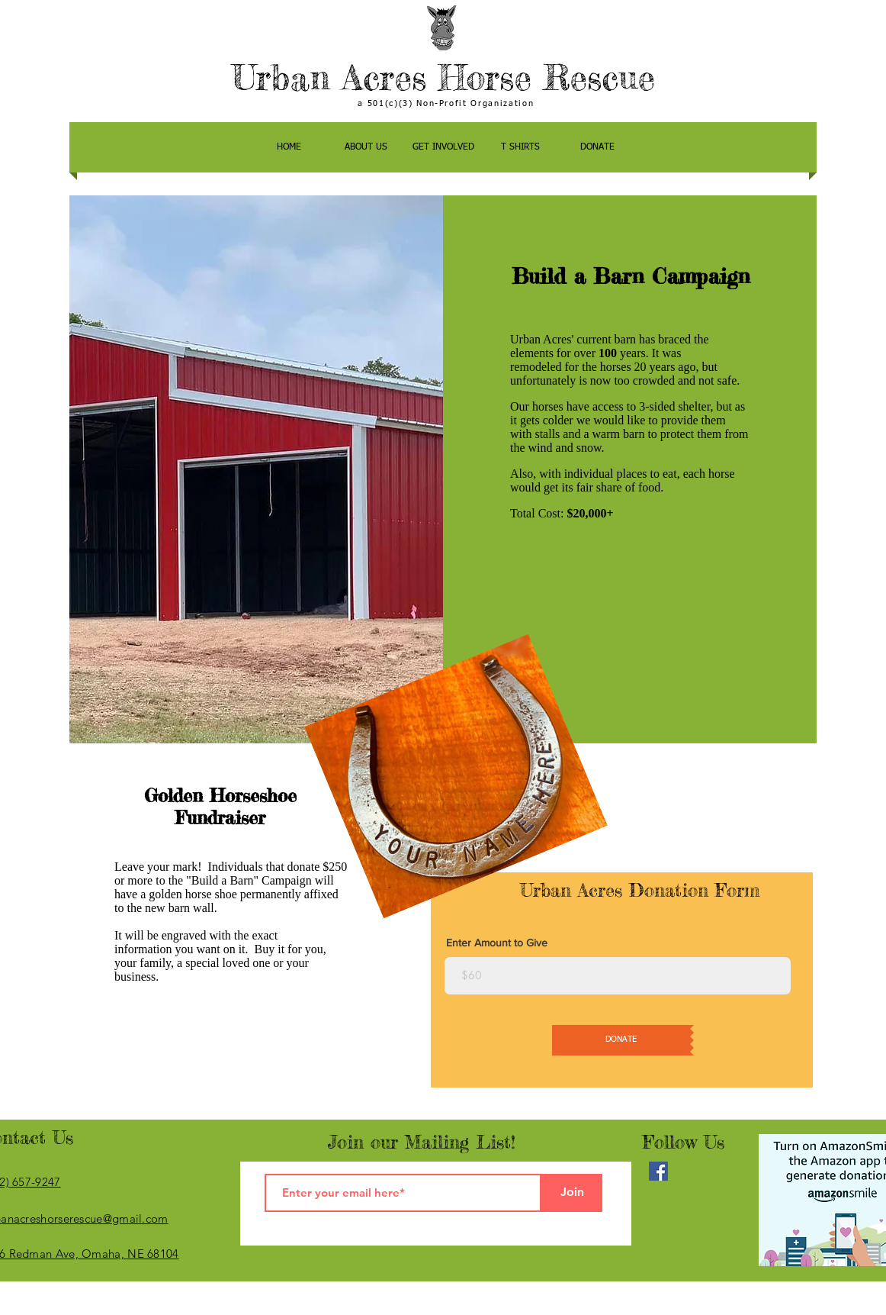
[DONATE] (621, 1040)
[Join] (571, 1193)
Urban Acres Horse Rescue (443, 77)
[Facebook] (658, 1171)
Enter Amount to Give (496, 942)
